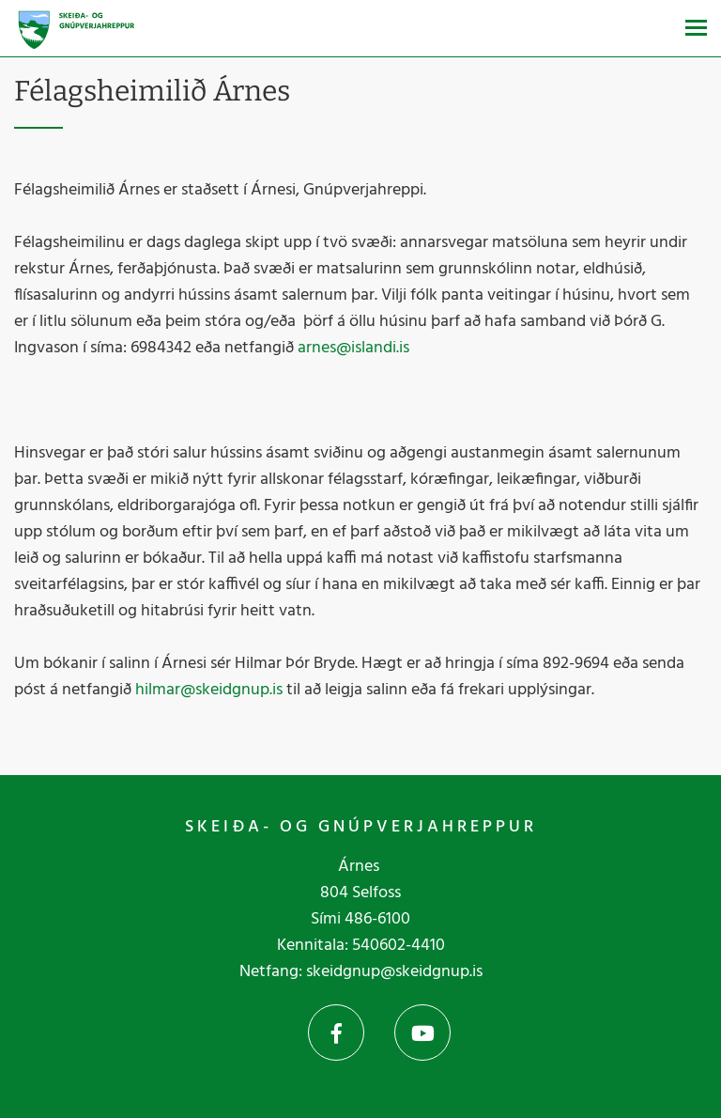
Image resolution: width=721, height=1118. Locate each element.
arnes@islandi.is (353, 348)
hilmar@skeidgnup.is (209, 690)
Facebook (336, 1032)
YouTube (422, 1032)
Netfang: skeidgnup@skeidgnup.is (361, 972)
